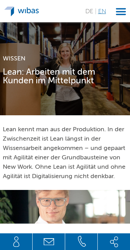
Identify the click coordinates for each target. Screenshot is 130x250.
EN (102, 11)
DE (90, 11)
